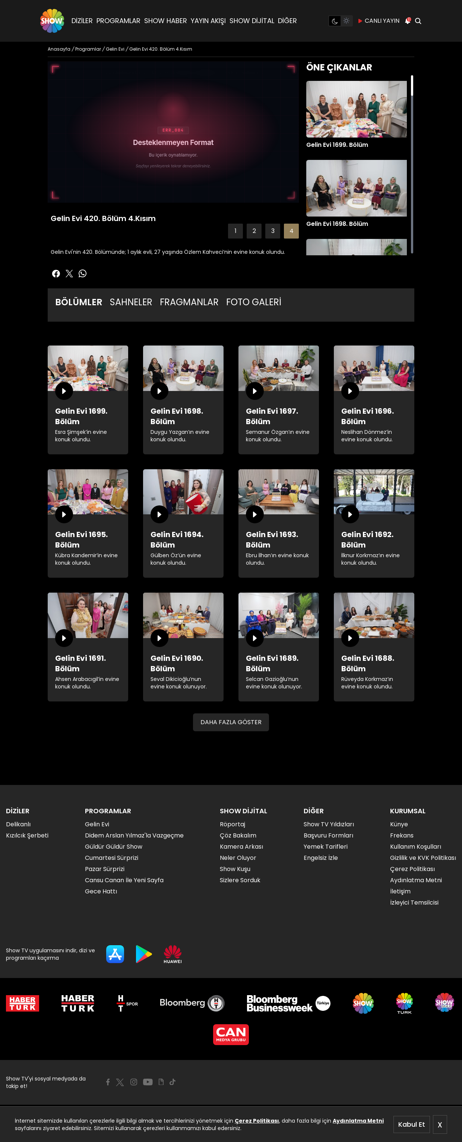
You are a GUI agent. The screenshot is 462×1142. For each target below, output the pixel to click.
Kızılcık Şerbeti (27, 835)
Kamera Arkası (241, 846)
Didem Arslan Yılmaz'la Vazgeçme (134, 835)
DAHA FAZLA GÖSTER (231, 722)
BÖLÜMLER (78, 302)
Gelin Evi (97, 824)
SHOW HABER (165, 20)
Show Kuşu (235, 869)
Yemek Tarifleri (326, 846)
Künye (399, 824)
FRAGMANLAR (189, 302)
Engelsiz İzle (321, 858)
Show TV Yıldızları (329, 824)
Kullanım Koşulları (415, 846)
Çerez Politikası (257, 1120)
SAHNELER (131, 302)
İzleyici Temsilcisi (414, 902)
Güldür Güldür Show (113, 846)
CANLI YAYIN (378, 20)
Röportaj (232, 824)
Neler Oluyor (238, 858)
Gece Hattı (101, 891)
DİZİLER (82, 20)
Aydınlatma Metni (358, 1120)
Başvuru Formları (328, 835)
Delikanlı (18, 824)
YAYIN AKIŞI (208, 20)
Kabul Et (411, 1124)
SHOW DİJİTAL (252, 20)
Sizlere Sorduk (240, 880)
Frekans (402, 835)
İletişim (400, 891)
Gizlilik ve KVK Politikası (423, 858)
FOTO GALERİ (253, 302)
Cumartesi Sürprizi (111, 858)
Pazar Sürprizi (104, 869)
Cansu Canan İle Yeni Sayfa (124, 880)
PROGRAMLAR (118, 20)
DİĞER (287, 20)
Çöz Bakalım (238, 835)
